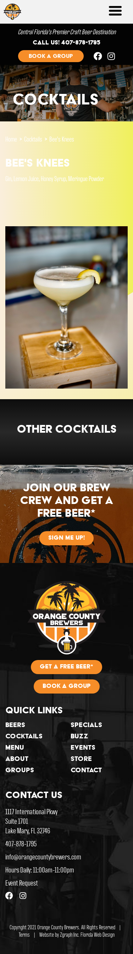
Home (11, 138)
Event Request (21, 882)
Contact (86, 771)
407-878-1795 (21, 843)
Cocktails (33, 138)
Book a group (51, 56)
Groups (19, 771)
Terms (24, 934)
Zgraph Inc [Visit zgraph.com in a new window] (69, 934)
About (16, 759)
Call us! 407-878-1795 (66, 43)
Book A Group (67, 686)
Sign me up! (66, 538)
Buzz (79, 737)
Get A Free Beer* (66, 667)
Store (81, 759)
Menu (14, 748)
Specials (86, 726)
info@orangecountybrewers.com (43, 856)
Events (83, 748)
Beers (15, 726)
